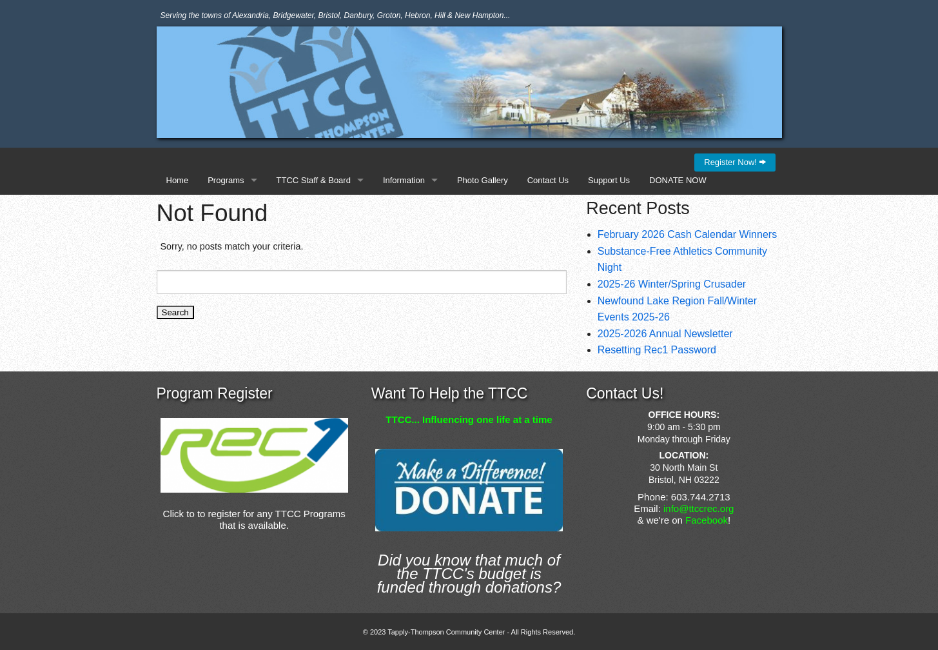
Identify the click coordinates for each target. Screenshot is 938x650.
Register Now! (734, 162)
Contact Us (548, 180)
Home (177, 180)
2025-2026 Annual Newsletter (665, 333)
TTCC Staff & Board (314, 180)
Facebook (706, 520)
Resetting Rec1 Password (657, 349)
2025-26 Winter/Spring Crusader (672, 284)
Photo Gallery (482, 180)
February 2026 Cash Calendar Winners (687, 234)
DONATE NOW (678, 180)
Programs (226, 180)
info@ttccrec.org (698, 508)
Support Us (609, 180)
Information (404, 180)
